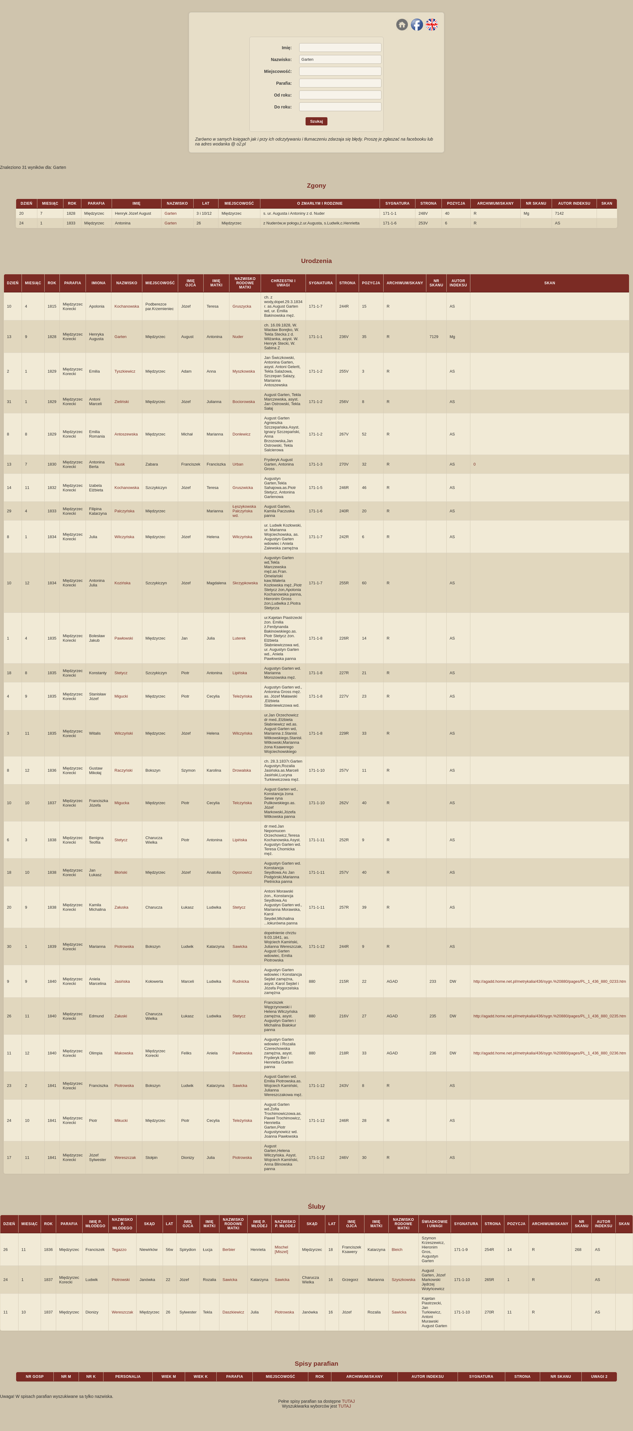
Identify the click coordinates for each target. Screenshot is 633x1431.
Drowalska (241, 770)
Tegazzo (119, 1249)
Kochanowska (126, 306)
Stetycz (120, 673)
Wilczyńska (124, 536)
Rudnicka (240, 981)
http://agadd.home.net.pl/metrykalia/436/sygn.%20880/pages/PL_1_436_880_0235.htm (549, 1016)
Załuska (121, 907)
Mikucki (120, 1120)
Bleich (397, 1249)
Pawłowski (123, 638)
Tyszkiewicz (124, 371)
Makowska (123, 1053)
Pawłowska (242, 1053)
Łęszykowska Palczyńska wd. (244, 511)
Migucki (121, 696)
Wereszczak (125, 1157)
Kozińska (122, 583)
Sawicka (239, 946)
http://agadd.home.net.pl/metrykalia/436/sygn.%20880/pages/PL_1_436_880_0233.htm (549, 981)
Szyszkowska (403, 1279)
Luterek (238, 638)
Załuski (120, 1016)
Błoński (120, 872)
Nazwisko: (281, 59)
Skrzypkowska (245, 583)
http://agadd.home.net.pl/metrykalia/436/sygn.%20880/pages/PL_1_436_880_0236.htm (549, 1053)
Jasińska (122, 981)
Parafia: (284, 83)
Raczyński (123, 770)
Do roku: (283, 106)
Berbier (228, 1249)
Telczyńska (242, 803)
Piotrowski (121, 1279)
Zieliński (121, 401)
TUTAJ (348, 1401)
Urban (237, 464)
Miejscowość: (278, 71)
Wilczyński (123, 733)
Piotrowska (124, 946)
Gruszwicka (242, 487)
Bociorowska (243, 401)
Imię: (287, 47)
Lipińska (239, 673)
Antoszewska (126, 434)
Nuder (237, 336)
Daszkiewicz (233, 1312)
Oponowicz (242, 872)
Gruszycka (241, 306)
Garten (170, 213)
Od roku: (283, 95)
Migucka (121, 803)
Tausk (119, 464)
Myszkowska (243, 371)
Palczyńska (124, 511)
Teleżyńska (242, 696)
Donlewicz (241, 434)
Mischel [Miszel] (281, 1249)
